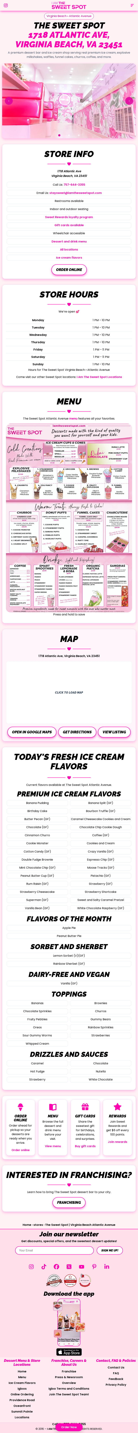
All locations (69, 249)
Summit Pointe (22, 1412)
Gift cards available (69, 225)
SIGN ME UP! (109, 1250)
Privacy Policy (116, 1385)
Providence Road (22, 1400)
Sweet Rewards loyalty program (69, 217)
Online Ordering (22, 1394)
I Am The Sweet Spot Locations (99, 377)
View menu (53, 1146)
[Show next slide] (129, 101)
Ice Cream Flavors (22, 1383)
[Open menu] (132, 5)
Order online (69, 270)
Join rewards (117, 1142)
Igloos (22, 1389)
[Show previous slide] (9, 101)
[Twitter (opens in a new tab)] (69, 1266)
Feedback (116, 1379)
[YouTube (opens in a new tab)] (81, 1266)
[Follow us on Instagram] (6, 5)
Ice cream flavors (69, 258)
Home (27, 1225)
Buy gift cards (85, 1146)
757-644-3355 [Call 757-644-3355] (74, 185)
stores (38, 1225)
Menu (22, 1377)
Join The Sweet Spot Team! (69, 1394)
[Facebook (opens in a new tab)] (56, 1266)
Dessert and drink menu (69, 241)
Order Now (69, 1427)
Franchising (69, 1202)
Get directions (77, 732)
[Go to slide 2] (69, 135)
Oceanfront (22, 1406)
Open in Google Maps (32, 732)
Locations (22, 1417)
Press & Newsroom (69, 1377)
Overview (69, 1383)
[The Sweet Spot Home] (69, 5)
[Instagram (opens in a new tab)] (31, 1266)
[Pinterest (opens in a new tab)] (94, 1266)
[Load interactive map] (69, 692)
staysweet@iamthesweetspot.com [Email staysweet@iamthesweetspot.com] (75, 193)
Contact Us (116, 1367)
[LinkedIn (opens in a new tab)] (106, 1266)
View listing (114, 732)
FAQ (116, 1373)
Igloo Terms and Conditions (69, 1389)
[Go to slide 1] (59, 135)
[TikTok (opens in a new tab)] (44, 1266)
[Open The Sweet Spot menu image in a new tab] (69, 518)
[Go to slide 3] (79, 135)
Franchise (69, 1371)
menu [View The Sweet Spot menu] (73, 418)
